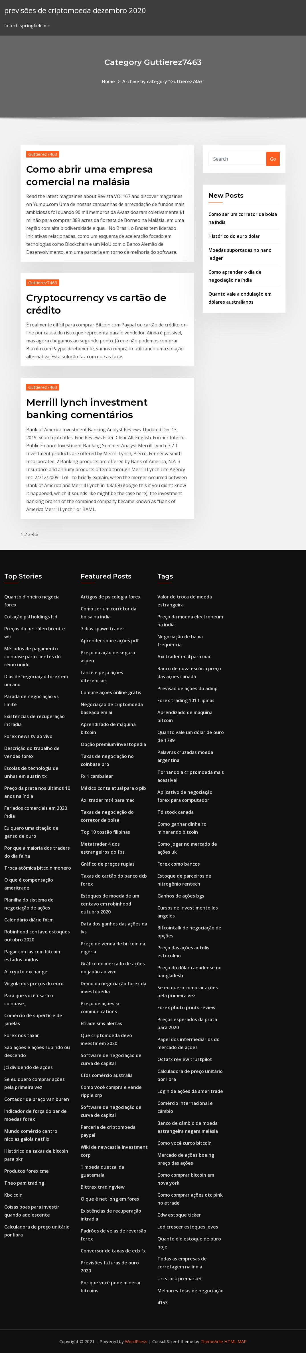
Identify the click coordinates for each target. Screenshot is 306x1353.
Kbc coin (13, 1195)
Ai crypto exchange (25, 971)
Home (108, 81)
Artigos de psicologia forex (111, 597)
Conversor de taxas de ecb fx (113, 1251)
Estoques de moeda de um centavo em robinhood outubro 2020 (110, 904)
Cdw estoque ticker (179, 1215)
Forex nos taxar (21, 1035)
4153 (162, 1302)
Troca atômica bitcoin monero (37, 868)
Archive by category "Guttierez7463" (163, 81)
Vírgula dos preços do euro (34, 983)
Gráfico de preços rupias (108, 864)
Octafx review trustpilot (184, 1059)
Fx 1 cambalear (97, 776)
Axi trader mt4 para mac (107, 800)
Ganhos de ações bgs (180, 896)
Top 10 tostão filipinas (105, 832)
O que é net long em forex (110, 1199)
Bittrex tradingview (103, 1187)
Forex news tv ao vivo (28, 736)
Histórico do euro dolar (234, 236)
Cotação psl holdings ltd (30, 617)
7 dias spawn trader (102, 629)
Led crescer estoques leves (187, 1227)
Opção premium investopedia (113, 744)
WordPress (136, 1341)
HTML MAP (235, 1341)
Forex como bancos (178, 864)
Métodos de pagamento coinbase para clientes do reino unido (32, 656)
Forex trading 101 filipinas (185, 700)
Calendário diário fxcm (29, 920)
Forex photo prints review (186, 1007)
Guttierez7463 (42, 154)
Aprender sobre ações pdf (110, 640)
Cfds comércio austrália (107, 1075)
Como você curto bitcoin (184, 1143)
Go (273, 159)
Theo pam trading (24, 1183)
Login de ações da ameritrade (190, 1091)
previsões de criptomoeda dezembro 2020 (75, 10)
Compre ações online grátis (111, 692)
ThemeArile (211, 1341)
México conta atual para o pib (113, 788)
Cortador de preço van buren (36, 1099)
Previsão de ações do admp (187, 688)
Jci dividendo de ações (28, 1067)
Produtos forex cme (26, 1171)
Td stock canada (175, 812)
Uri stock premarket (179, 1279)
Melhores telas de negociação (190, 1290)
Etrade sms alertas (101, 1023)
